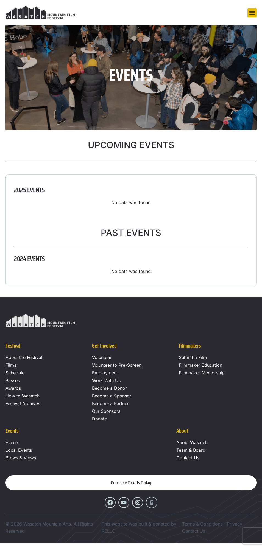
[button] (252, 12)
